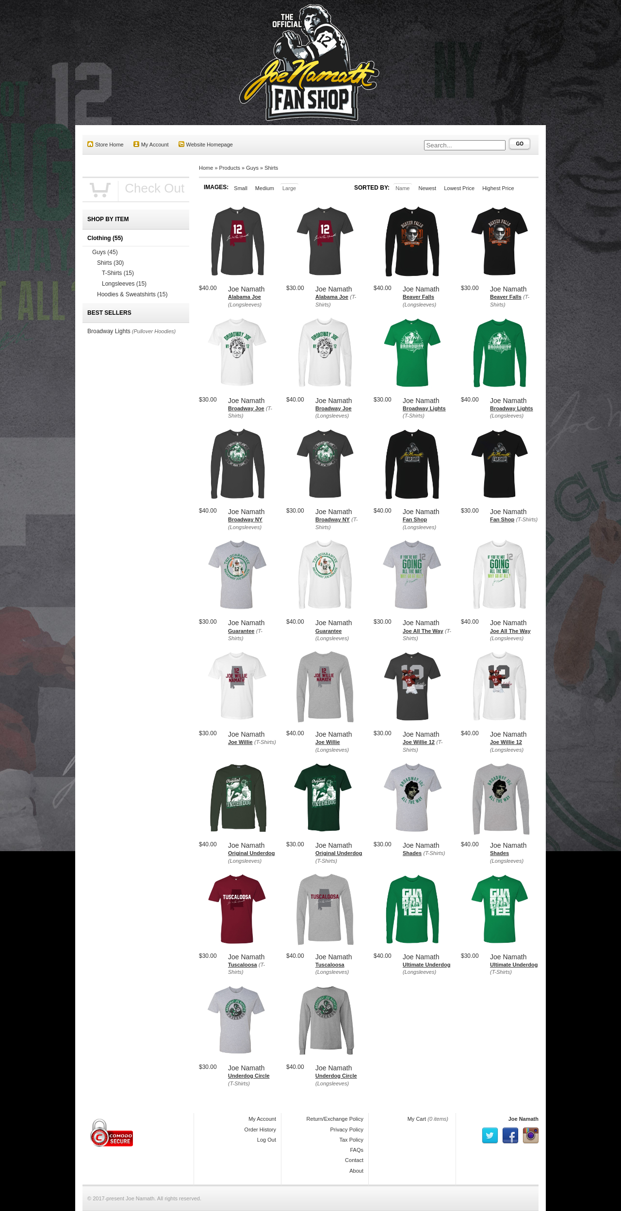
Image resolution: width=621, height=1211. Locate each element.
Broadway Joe (246, 408)
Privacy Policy (346, 1129)
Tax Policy (351, 1140)
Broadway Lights (424, 408)
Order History (260, 1129)
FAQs (356, 1150)
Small (240, 188)
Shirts (271, 168)
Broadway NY (245, 519)
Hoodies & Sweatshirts (132, 294)
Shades (412, 853)
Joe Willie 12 (419, 742)
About (356, 1171)
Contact (354, 1160)
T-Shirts (118, 273)
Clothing (105, 238)
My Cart (417, 1119)
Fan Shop (415, 519)
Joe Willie (240, 742)
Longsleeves (124, 283)
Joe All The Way (423, 631)
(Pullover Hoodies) (154, 331)
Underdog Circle (249, 1076)
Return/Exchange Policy (335, 1119)
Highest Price (498, 188)
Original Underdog (251, 853)
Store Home (105, 144)
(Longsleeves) (244, 304)
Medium (264, 188)
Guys (252, 168)
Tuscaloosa (242, 965)
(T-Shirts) (414, 416)
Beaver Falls (418, 297)
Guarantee (241, 631)
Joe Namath (523, 1119)
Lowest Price (459, 188)
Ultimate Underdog (426, 965)
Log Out (266, 1140)
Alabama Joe (244, 297)
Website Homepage (206, 144)
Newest (427, 188)
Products (229, 168)
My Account (151, 144)
